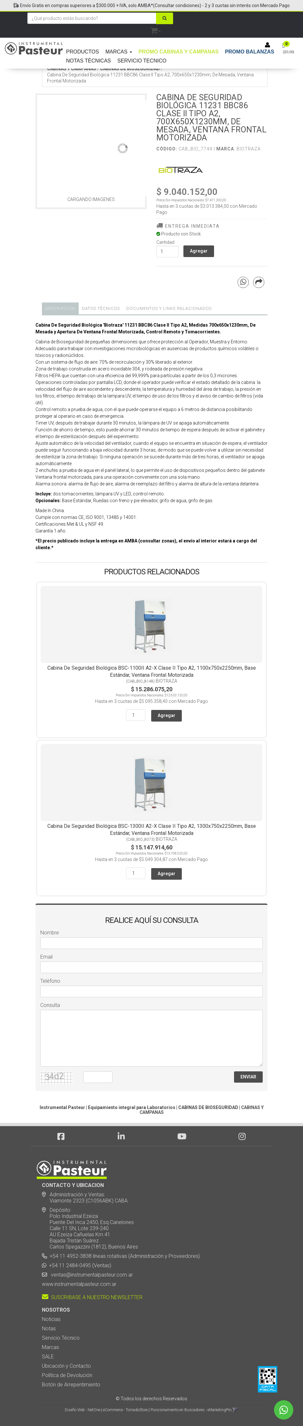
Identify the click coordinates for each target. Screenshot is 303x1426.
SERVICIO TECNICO (141, 60)
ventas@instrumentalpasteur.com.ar (90, 1275)
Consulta (50, 1005)
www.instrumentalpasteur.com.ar (79, 1284)
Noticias (51, 1319)
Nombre (49, 933)
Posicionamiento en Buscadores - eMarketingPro (191, 1410)
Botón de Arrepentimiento (71, 1385)
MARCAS (118, 51)
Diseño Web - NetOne (82, 1410)
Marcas (50, 1347)
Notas (49, 1329)
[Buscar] (164, 18)
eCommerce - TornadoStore (125, 1410)
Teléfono (50, 981)
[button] (156, 29)
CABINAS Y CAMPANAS (71, 68)
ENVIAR (248, 1076)
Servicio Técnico (61, 1338)
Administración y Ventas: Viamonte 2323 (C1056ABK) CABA (85, 1198)
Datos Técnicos (101, 308)
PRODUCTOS (82, 51)
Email (46, 957)
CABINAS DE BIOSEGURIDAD (130, 68)
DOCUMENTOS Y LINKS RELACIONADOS (169, 308)
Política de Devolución (67, 1375)
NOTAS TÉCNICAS (88, 60)
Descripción (60, 308)
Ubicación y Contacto (66, 1366)
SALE (48, 1357)
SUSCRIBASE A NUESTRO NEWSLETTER (92, 1297)
